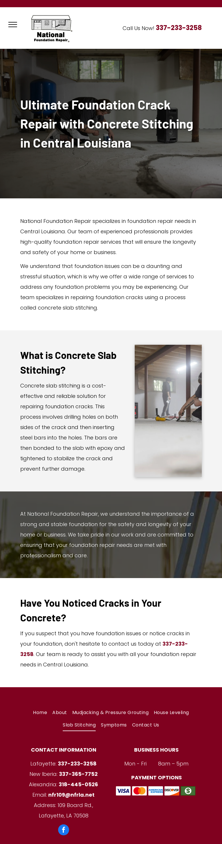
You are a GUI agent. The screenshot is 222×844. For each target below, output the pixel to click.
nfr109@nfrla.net (71, 794)
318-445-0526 (78, 784)
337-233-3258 (179, 27)
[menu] (12, 24)
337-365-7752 (78, 774)
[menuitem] (40, 713)
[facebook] (63, 830)
